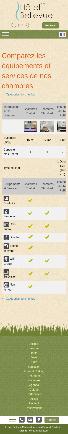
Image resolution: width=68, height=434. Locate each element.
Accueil (34, 343)
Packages (34, 380)
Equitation (34, 366)
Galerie (34, 389)
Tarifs (34, 352)
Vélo (34, 357)
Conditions (56, 427)
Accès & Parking (33, 371)
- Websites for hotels (33, 430)
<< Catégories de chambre (18, 94)
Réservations (34, 407)
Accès (34, 398)
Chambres (34, 375)
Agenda (34, 385)
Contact (34, 403)
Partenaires (34, 394)
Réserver (50, 25)
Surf (33, 362)
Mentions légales (41, 427)
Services (33, 348)
